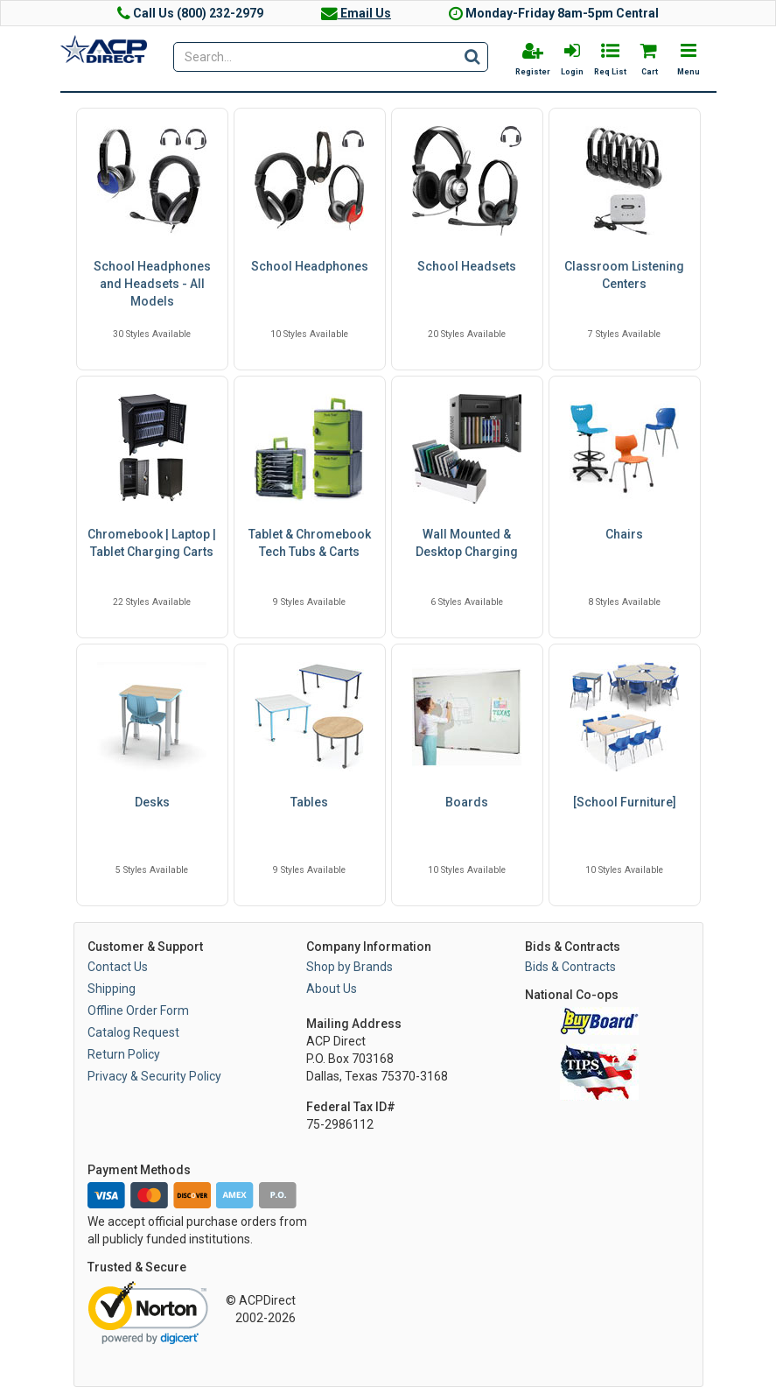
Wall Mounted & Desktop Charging (467, 543)
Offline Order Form (138, 1010)
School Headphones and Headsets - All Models (152, 283)
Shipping (111, 989)
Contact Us (117, 967)
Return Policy (123, 1054)
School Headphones (309, 266)
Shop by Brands (349, 967)
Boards (466, 802)
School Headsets (466, 266)
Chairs (624, 534)
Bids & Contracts (570, 967)
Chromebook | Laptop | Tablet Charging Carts (151, 543)
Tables (309, 802)
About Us (331, 989)
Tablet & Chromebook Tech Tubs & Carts (309, 543)
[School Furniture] (624, 802)
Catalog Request (133, 1032)
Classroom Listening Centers (624, 275)
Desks (152, 802)
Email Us (356, 13)
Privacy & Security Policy (154, 1076)
